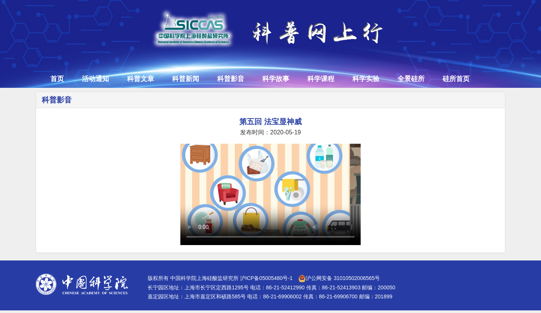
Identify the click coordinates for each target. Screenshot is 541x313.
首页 (57, 79)
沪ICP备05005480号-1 (266, 278)
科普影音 (230, 79)
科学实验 (365, 79)
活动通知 (95, 79)
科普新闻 (185, 79)
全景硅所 (411, 79)
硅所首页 (456, 79)
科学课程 (320, 79)
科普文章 (140, 79)
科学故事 (275, 79)
